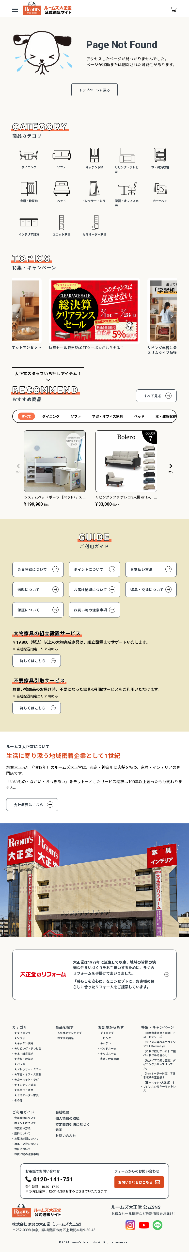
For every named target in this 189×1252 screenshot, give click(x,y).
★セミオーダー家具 (26, 1095)
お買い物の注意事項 (90, 610)
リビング (105, 1038)
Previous (17, 316)
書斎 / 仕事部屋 (109, 1059)
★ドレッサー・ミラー (27, 1069)
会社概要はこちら (28, 805)
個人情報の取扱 (67, 1118)
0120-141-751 (53, 1179)
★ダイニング (22, 1033)
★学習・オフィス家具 (27, 1074)
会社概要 (62, 1112)
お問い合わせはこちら (135, 1182)
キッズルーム (108, 1053)
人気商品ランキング (69, 1033)
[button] (18, 468)
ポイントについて (88, 570)
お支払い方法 (141, 570)
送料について (28, 590)
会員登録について (32, 570)
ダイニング (107, 1033)
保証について (28, 610)
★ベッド (19, 1064)
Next (172, 316)
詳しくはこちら (33, 661)
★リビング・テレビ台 (27, 1048)
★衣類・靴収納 (23, 1059)
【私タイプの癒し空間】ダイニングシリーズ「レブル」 (159, 1064)
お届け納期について (90, 590)
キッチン (105, 1043)
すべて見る (153, 396)
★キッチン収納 (23, 1043)
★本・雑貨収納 (23, 1053)
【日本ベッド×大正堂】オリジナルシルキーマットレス (159, 1086)
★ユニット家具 (23, 1090)
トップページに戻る (94, 90)
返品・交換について (147, 590)
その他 (18, 1100)
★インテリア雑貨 (25, 1085)
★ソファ (19, 1038)
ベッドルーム (108, 1048)
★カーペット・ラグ (26, 1079)
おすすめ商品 (65, 1038)
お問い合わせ (65, 1136)
